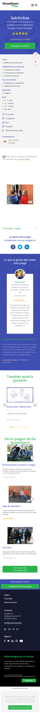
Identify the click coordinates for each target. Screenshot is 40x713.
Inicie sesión (7, 360)
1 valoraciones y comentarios (20, 39)
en (9, 629)
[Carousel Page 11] (27, 427)
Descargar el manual (20, 46)
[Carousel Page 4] (16, 427)
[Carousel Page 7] (21, 427)
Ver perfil (12, 143)
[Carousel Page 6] (19, 427)
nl (17, 629)
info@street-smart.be (13, 623)
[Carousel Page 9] (24, 427)
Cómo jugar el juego (20, 228)
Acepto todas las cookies (20, 707)
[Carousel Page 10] (25, 427)
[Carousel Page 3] (14, 427)
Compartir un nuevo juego (20, 586)
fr (13, 629)
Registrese (29, 680)
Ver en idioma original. (22, 159)
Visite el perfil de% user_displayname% (20, 569)
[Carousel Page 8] (22, 427)
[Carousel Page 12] (29, 427)
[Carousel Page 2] (13, 427)
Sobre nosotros (10, 602)
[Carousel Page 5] (17, 427)
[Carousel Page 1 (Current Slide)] (11, 427)
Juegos (7, 595)
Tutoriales (8, 598)
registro (15, 360)
